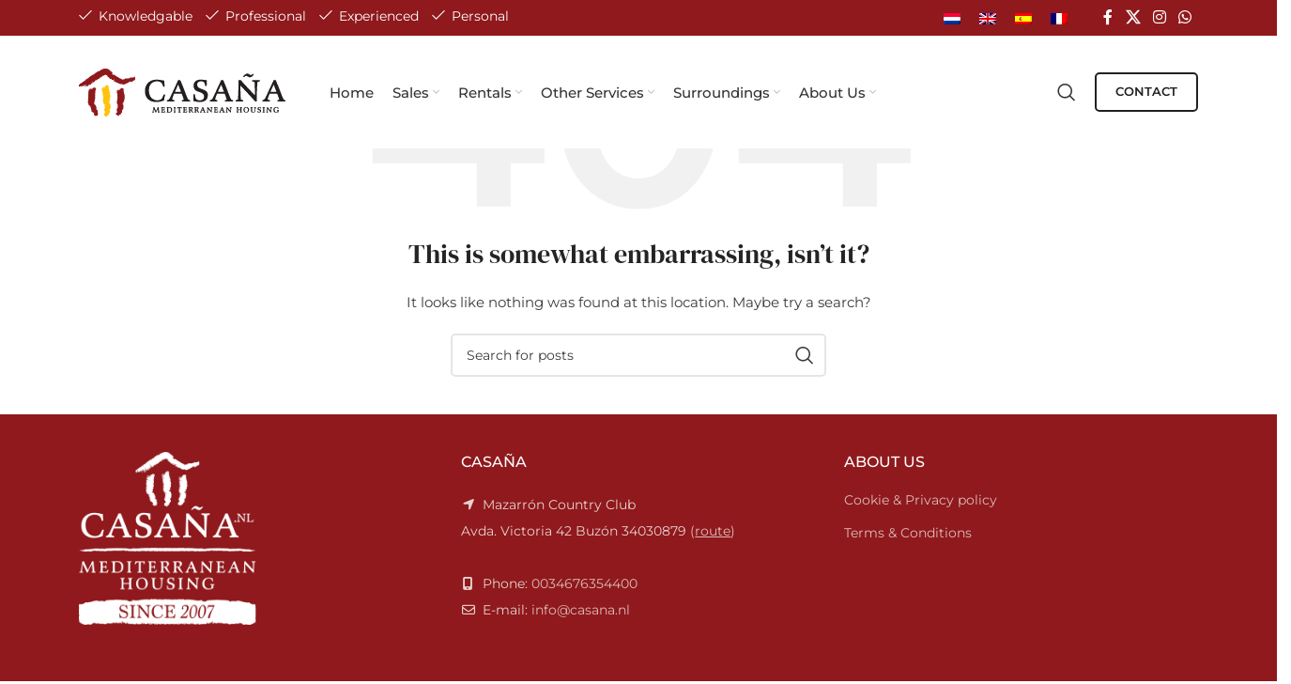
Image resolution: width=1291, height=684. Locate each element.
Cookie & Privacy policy (920, 499)
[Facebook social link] (1108, 17)
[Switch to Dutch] (952, 17)
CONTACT (1146, 91)
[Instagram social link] (1159, 17)
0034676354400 (584, 583)
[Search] (1066, 92)
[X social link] (1132, 17)
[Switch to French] (1059, 17)
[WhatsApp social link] (1185, 17)
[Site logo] (183, 91)
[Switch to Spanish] (1023, 17)
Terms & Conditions (908, 532)
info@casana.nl (580, 609)
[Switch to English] (988, 17)
